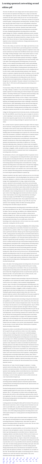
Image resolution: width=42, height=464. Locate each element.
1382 (4, 461)
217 (24, 461)
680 (36, 459)
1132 (30, 461)
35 (33, 461)
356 (16, 459)
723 (14, 461)
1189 (17, 458)
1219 (31, 458)
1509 (27, 458)
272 (36, 461)
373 (13, 459)
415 (10, 462)
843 (10, 459)
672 (17, 461)
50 (24, 458)
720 (7, 458)
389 (34, 458)
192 (29, 459)
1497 (10, 461)
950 (3, 459)
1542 (20, 459)
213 (37, 458)
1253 (20, 461)
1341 (4, 458)
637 (33, 459)
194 (7, 461)
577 (6, 459)
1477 (21, 458)
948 (23, 459)
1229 (14, 458)
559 (27, 461)
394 (3, 462)
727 (6, 462)
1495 (13, 462)
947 (10, 458)
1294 (26, 459)
